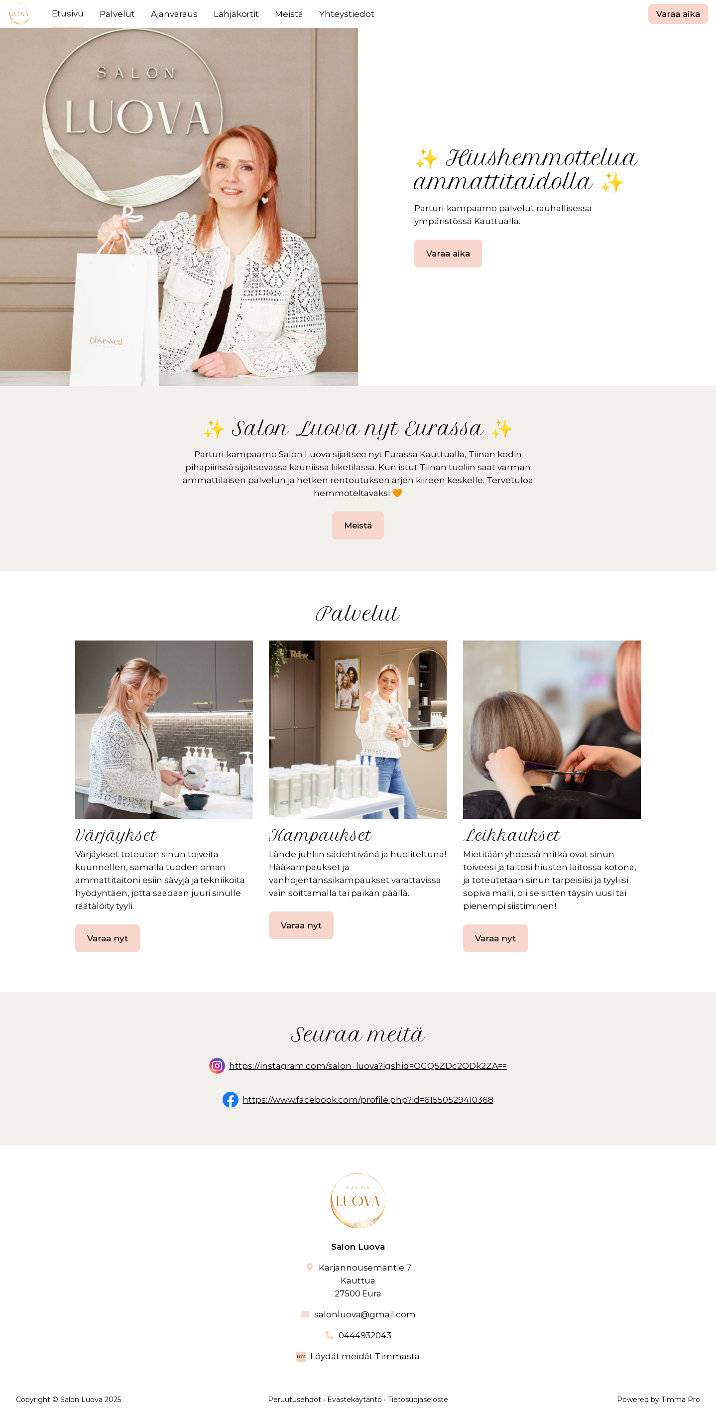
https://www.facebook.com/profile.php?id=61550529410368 (367, 1100)
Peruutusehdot (294, 1399)
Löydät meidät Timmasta (365, 1356)
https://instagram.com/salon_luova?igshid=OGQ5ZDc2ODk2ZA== (368, 1066)
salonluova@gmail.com (365, 1314)
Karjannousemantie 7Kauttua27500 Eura (365, 1280)
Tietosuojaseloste (418, 1399)
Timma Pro (680, 1399)
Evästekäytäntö (354, 1399)
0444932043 (365, 1335)
